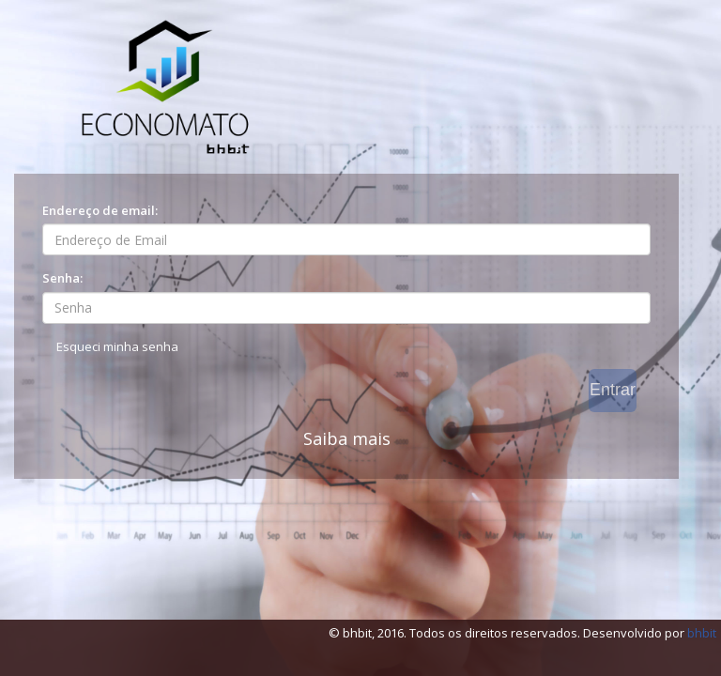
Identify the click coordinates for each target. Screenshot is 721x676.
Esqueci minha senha (117, 346)
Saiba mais (347, 438)
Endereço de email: (100, 210)
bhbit (701, 632)
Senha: (62, 277)
